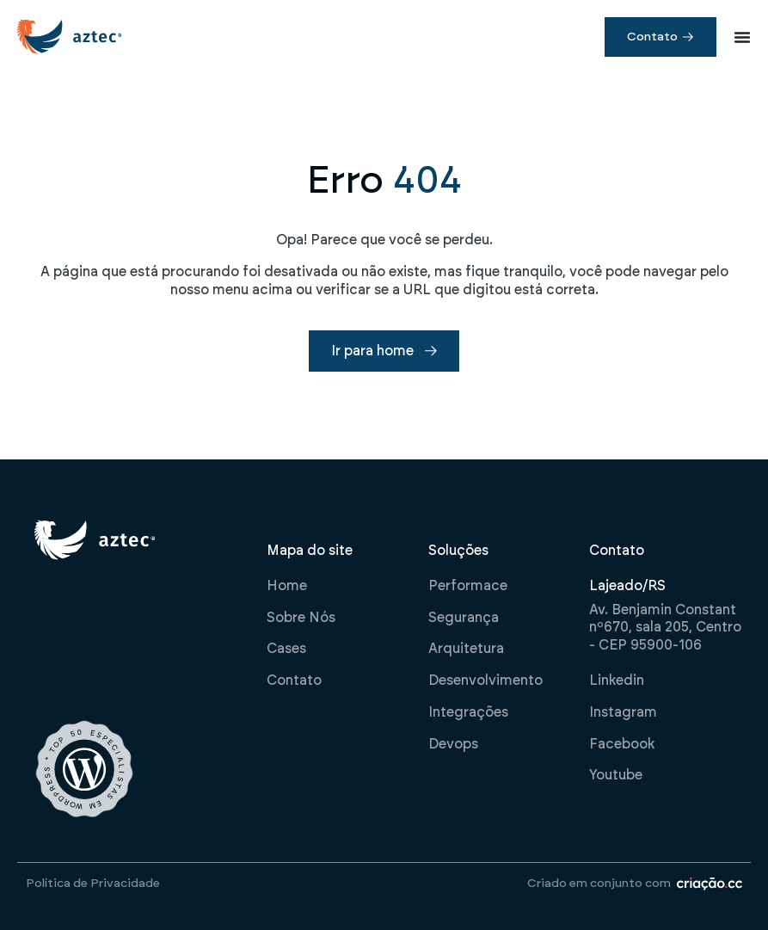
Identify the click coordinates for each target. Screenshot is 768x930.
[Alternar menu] (742, 37)
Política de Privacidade (93, 884)
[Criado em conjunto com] (709, 884)
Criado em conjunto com (599, 884)
